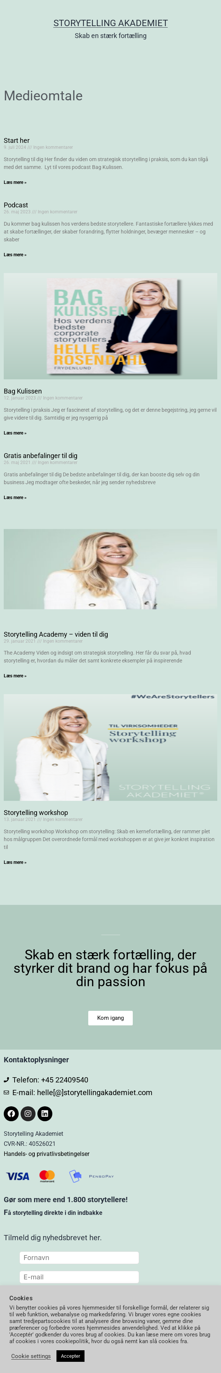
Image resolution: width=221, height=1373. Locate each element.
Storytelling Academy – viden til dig (56, 634)
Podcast (16, 205)
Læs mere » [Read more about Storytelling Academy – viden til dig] (15, 675)
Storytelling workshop (36, 812)
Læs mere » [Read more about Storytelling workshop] (15, 862)
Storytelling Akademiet (110, 23)
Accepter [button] (70, 1356)
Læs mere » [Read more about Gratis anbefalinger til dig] (15, 497)
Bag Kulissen (23, 391)
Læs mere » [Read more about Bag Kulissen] (15, 433)
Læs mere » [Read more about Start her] (15, 182)
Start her (17, 140)
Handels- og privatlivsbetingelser (46, 1153)
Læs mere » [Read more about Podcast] (15, 254)
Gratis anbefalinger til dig (40, 456)
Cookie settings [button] (31, 1356)
